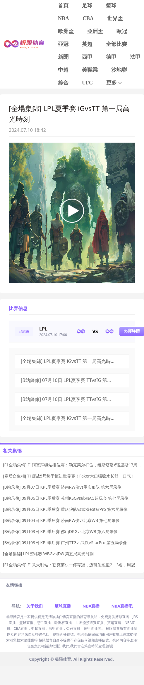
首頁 (63, 5)
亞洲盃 (95, 31)
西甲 (87, 57)
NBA (63, 18)
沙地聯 (119, 70)
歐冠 (121, 31)
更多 (114, 83)
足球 (87, 5)
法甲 (135, 57)
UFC (87, 83)
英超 (87, 44)
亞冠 (63, 44)
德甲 (111, 57)
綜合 (63, 83)
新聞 (63, 57)
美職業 (90, 70)
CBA (88, 18)
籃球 (111, 5)
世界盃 (115, 18)
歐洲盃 (66, 31)
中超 (63, 70)
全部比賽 (116, 44)
